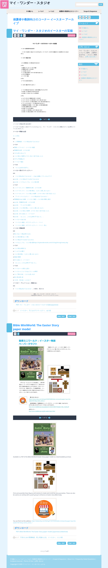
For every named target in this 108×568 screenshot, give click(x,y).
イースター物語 (18, 162)
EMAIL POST (61, 316)
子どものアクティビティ (37, 310)
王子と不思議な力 (19, 159)
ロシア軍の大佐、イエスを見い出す (24, 274)
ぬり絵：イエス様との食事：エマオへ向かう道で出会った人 (31, 211)
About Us (71, 559)
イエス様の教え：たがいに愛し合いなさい (26, 254)
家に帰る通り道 (18, 277)
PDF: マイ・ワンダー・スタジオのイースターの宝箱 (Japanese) (37, 305)
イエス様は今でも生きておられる (24, 240)
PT (24, 35)
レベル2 (51, 11)
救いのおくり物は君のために (22, 234)
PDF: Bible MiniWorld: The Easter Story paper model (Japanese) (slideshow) (42, 532)
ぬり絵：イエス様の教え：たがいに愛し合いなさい (29, 208)
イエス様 (60, 537)
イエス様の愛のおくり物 (21, 237)
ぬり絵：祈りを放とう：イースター (24, 214)
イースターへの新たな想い (22, 268)
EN (15, 35)
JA (21, 35)
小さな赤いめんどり (20, 153)
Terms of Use (28, 561)
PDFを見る (71, 35)
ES (18, 35)
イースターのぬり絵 (20, 219)
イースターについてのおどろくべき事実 (26, 271)
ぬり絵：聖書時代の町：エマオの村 (24, 202)
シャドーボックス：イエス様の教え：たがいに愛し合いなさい (32, 191)
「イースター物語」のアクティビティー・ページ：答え (30, 225)
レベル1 (41, 11)
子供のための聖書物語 (27, 537)
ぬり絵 (48, 310)
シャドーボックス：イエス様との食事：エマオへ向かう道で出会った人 (35, 193)
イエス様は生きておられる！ (23, 289)
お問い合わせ (39, 561)
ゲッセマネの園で (19, 251)
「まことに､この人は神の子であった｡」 (26, 263)
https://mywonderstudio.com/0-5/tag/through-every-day (51, 242)
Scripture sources (16, 561)
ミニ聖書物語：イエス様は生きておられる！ (27, 141)
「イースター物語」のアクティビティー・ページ (28, 222)
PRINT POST (72, 316)
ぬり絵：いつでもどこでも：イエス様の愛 (26, 182)
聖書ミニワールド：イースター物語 (24, 147)
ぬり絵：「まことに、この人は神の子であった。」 (29, 216)
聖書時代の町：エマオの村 (22, 150)
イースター (24, 310)
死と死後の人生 (41, 537)
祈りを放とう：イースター (22, 260)
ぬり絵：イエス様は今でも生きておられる (26, 179)
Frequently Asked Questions (85, 559)
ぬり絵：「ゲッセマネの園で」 (23, 205)
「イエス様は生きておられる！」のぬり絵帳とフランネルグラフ (33, 176)
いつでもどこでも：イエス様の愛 (24, 242)
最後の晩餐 (17, 257)
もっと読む (16, 135)
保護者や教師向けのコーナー (68, 11)
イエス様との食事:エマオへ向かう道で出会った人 (28, 156)
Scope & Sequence (90, 11)
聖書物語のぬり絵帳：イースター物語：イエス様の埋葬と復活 (32, 199)
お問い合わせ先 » (91, 57)
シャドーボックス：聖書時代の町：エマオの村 (27, 188)
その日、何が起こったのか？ (22, 280)
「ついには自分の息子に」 (22, 167)
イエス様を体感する (20, 248)
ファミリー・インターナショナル (34, 564)
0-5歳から (29, 11)
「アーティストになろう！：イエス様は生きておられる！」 (31, 196)
